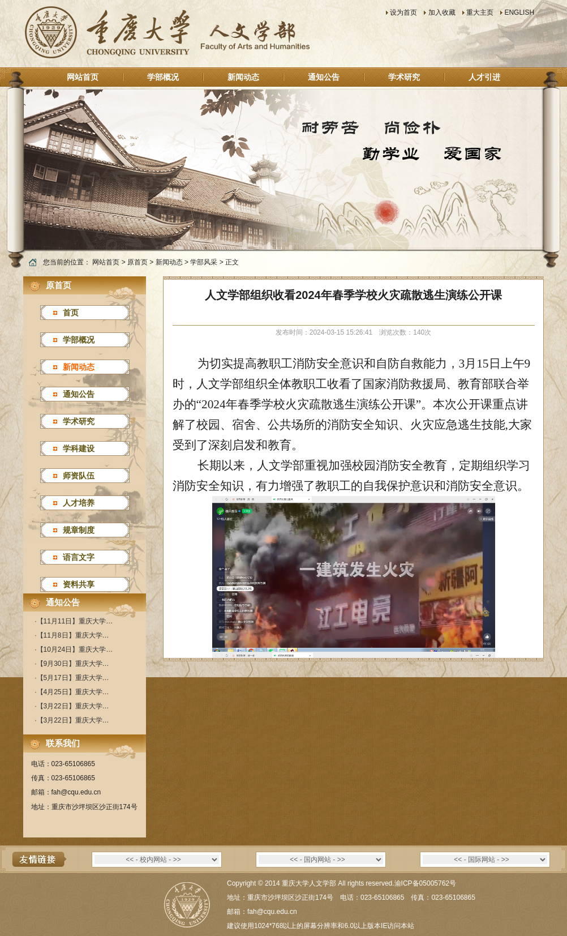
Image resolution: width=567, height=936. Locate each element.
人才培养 (78, 502)
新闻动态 (243, 77)
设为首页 (403, 12)
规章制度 (78, 530)
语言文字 (78, 557)
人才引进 (484, 77)
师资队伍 (78, 475)
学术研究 (404, 77)
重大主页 (479, 12)
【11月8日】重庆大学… (73, 635)
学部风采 (203, 262)
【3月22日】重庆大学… (73, 706)
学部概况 (163, 77)
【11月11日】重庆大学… (75, 621)
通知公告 (324, 77)
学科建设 (78, 448)
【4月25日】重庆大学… (73, 692)
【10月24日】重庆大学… (75, 649)
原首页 (137, 262)
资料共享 (78, 584)
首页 (71, 312)
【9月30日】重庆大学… (73, 664)
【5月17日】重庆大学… (73, 678)
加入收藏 (442, 12)
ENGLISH (519, 12)
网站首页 (82, 77)
